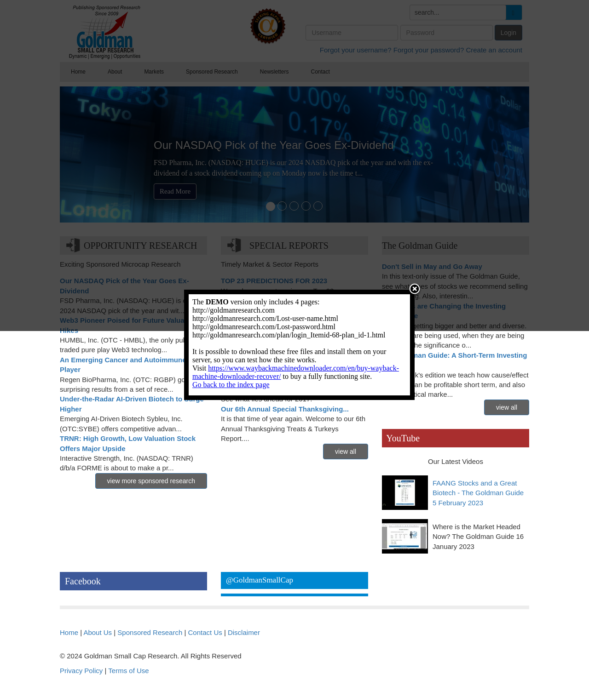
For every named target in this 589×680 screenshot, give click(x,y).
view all (345, 451)
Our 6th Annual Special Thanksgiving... (285, 409)
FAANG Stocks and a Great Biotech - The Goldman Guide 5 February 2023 (478, 493)
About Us (97, 632)
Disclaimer (244, 632)
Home (69, 632)
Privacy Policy (81, 670)
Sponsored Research (149, 632)
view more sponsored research (151, 481)
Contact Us (205, 632)
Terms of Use (128, 670)
